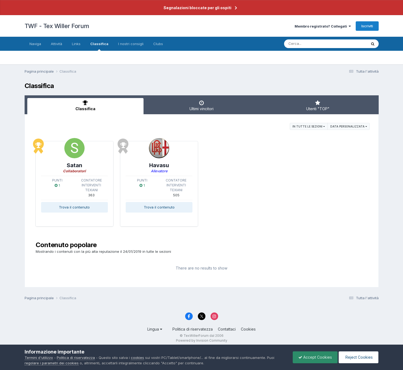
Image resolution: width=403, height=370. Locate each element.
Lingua (154, 329)
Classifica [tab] (85, 105)
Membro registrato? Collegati (323, 26)
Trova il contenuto (74, 207)
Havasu (159, 165)
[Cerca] (313, 43)
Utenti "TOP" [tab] (318, 105)
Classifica (99, 46)
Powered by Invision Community (201, 340)
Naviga (35, 44)
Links (76, 44)
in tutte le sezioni (308, 126)
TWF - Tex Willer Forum (57, 25)
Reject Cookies (358, 357)
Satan (74, 165)
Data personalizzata (348, 126)
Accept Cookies (315, 357)
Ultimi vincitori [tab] (202, 105)
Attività (56, 44)
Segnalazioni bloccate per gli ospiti (197, 7)
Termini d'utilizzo (39, 357)
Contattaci (227, 329)
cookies (137, 357)
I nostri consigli (131, 44)
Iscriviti (367, 26)
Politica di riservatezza (192, 329)
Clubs (158, 44)
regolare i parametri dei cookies (52, 363)
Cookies (248, 329)
